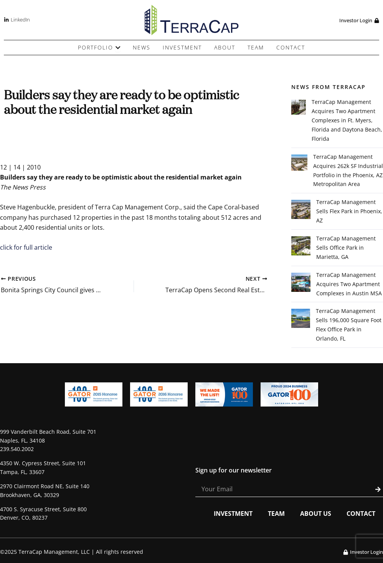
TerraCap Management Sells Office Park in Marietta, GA (346, 248)
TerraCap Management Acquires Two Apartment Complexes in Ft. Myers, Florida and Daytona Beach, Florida (347, 121)
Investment (233, 514)
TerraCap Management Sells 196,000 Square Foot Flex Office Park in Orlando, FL (348, 325)
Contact (361, 514)
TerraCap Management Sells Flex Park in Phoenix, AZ (349, 212)
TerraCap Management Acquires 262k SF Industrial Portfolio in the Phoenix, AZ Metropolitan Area (348, 170)
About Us (315, 514)
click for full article (26, 247)
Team (276, 514)
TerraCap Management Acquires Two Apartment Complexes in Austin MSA (349, 285)
